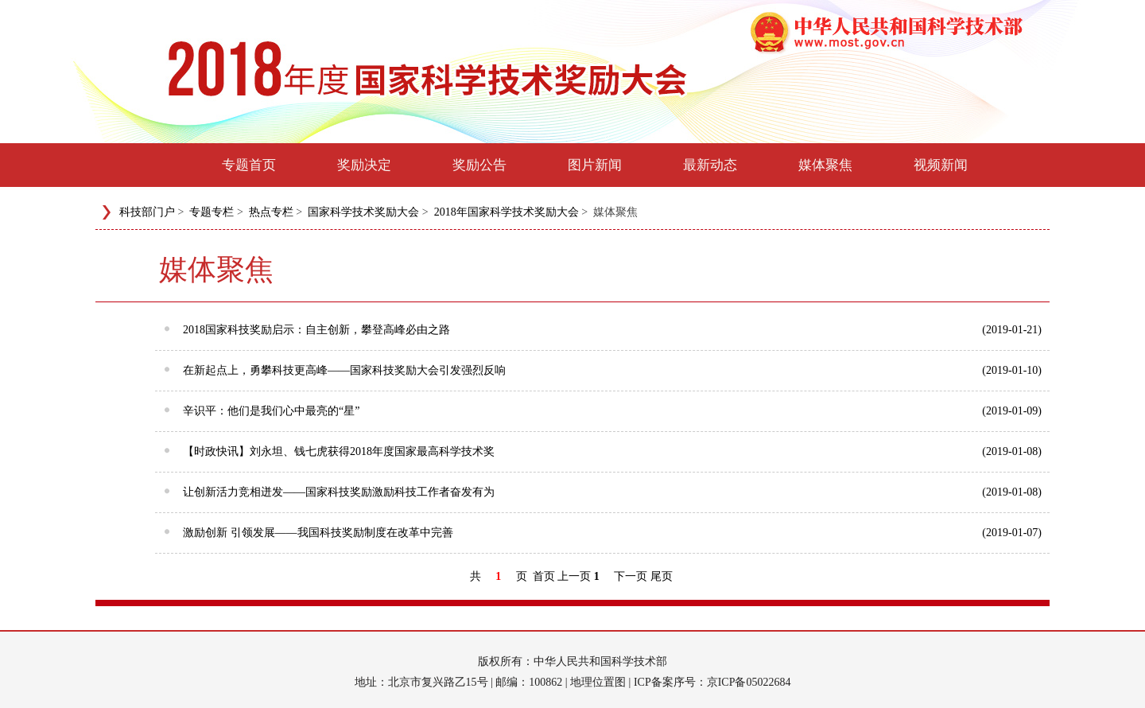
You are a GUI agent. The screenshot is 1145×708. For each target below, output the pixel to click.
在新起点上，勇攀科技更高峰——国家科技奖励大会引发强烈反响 (612, 369)
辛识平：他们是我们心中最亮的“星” (612, 409)
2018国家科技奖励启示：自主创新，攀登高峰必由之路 (612, 328)
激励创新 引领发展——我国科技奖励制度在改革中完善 (612, 531)
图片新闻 (595, 165)
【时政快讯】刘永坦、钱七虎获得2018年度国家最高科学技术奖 (612, 450)
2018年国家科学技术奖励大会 (506, 212)
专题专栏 (211, 212)
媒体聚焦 (825, 165)
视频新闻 (941, 165)
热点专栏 (271, 212)
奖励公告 (479, 165)
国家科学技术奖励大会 (363, 212)
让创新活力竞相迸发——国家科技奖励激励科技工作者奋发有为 (612, 491)
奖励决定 (364, 165)
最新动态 (710, 165)
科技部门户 (147, 212)
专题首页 (249, 165)
